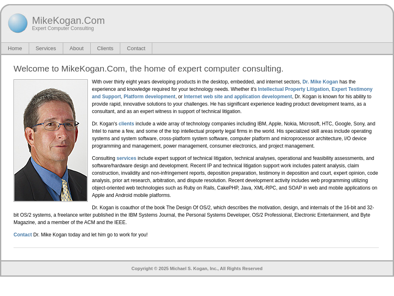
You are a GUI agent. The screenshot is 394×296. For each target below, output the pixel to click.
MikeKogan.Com (68, 20)
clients (126, 124)
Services (46, 48)
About (77, 48)
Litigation (318, 89)
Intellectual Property (281, 89)
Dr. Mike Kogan (320, 82)
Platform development (149, 96)
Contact (136, 48)
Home (15, 48)
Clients (105, 48)
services (126, 158)
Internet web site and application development (238, 96)
